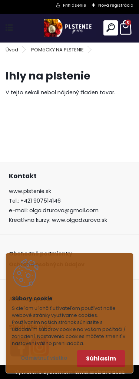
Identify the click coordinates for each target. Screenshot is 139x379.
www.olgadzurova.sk (79, 220)
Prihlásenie (74, 5)
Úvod (12, 49)
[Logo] (70, 27)
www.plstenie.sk (30, 191)
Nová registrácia (115, 5)
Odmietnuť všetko (44, 358)
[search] (110, 27)
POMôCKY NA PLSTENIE (57, 49)
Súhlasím (101, 358)
